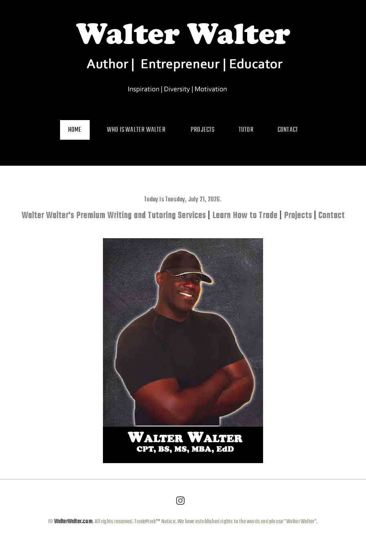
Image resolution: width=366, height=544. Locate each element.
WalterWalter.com (72, 521)
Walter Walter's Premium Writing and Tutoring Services (114, 216)
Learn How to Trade (245, 216)
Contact (331, 216)
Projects (298, 216)
